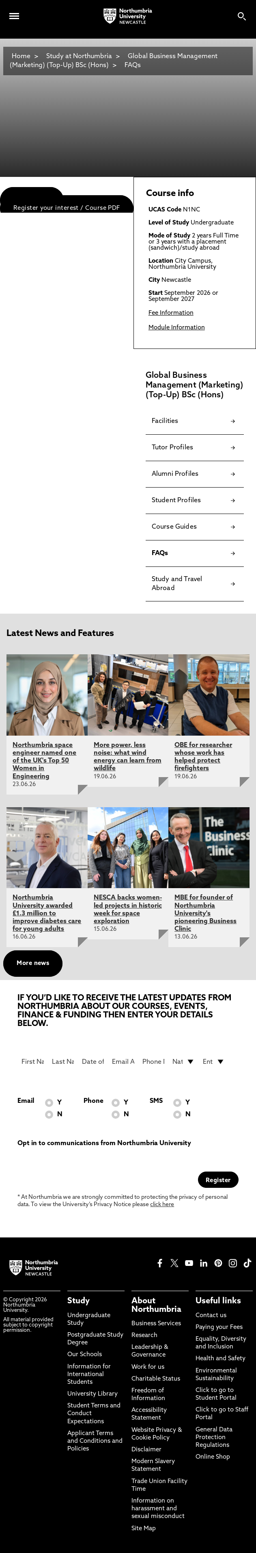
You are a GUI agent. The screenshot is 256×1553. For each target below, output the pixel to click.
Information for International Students (89, 1374)
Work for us (147, 1367)
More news (33, 964)
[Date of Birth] (93, 1062)
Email (25, 1101)
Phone (93, 1101)
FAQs (133, 65)
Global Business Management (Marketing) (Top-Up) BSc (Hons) (113, 61)
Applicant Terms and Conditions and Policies (95, 1441)
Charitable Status (155, 1379)
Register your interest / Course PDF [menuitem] (66, 208)
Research (144, 1336)
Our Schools (84, 1355)
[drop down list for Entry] (214, 1062)
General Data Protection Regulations (214, 1437)
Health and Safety (220, 1359)
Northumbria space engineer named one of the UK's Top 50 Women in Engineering (44, 761)
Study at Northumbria (79, 56)
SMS (156, 1101)
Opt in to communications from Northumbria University (104, 1143)
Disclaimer (146, 1450)
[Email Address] (123, 1062)
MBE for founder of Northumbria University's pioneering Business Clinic (205, 913)
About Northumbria (156, 1305)
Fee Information (171, 313)
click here (162, 1205)
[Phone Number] (153, 1062)
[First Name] (32, 1062)
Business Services (156, 1324)
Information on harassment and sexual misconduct (158, 1509)
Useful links (218, 1301)
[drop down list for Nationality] (183, 1062)
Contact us (211, 1316)
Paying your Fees (219, 1327)
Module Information (176, 328)
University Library (92, 1394)
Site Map (143, 1529)
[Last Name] (63, 1062)
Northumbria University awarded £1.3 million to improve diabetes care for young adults (47, 913)
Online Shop (213, 1457)
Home (21, 56)
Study (78, 1301)
